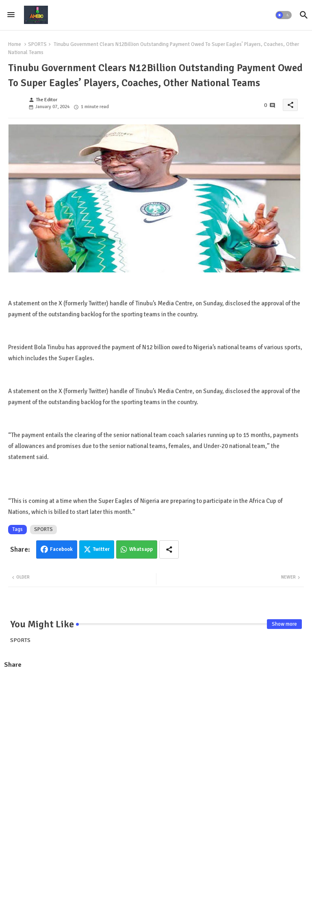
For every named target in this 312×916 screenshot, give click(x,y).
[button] (283, 15)
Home (14, 44)
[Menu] (11, 15)
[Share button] (169, 549)
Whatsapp (141, 549)
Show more (284, 624)
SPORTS (37, 44)
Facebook (61, 549)
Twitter (101, 549)
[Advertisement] (156, 735)
